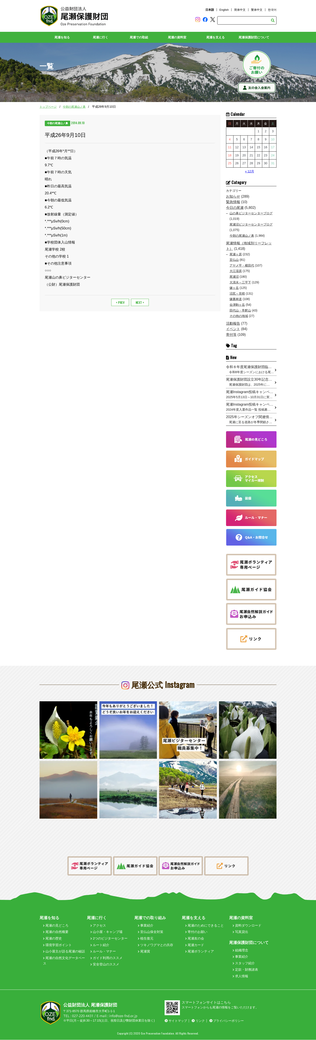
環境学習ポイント (57, 945)
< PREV (120, 302)
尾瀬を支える (215, 37)
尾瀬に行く (100, 37)
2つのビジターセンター (109, 938)
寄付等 (231, 335)
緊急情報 (233, 202)
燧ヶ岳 (234, 288)
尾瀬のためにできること (204, 925)
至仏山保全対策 (150, 932)
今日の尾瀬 (235, 207)
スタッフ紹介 (244, 963)
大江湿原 (236, 271)
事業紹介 (145, 925)
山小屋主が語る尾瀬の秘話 (64, 951)
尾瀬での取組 (139, 37)
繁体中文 (256, 9)
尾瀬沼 (234, 277)
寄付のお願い (196, 932)
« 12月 (249, 171)
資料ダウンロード (247, 925)
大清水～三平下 (240, 282)
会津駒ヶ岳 (237, 305)
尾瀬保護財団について (254, 37)
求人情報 (240, 976)
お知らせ (233, 196)
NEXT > (140, 302)
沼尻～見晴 (237, 293)
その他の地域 (239, 316)
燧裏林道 (236, 299)
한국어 (272, 9)
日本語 (209, 9)
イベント (233, 329)
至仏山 (234, 260)
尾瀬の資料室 (177, 37)
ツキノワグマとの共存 (155, 945)
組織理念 (240, 950)
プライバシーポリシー (226, 1021)
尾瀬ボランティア (199, 951)
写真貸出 (240, 932)
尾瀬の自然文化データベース (64, 960)
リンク (198, 1021)
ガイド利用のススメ (106, 958)
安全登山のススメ (104, 964)
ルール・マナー (103, 951)
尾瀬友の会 (194, 938)
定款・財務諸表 (245, 970)
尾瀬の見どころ (55, 925)
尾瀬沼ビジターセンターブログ (251, 224)
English (224, 9)
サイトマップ (176, 1021)
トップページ (48, 107)
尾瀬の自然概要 (55, 932)
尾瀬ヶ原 (236, 254)
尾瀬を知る (62, 37)
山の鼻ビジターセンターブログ (251, 213)
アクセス (98, 925)
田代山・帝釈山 (240, 310)
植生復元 (145, 938)
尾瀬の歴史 (52, 938)
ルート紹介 (99, 945)
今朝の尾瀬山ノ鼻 (74, 107)
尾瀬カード (194, 945)
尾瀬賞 (144, 951)
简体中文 (240, 9)
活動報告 (233, 323)
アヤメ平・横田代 (242, 265)
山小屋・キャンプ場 (106, 932)
